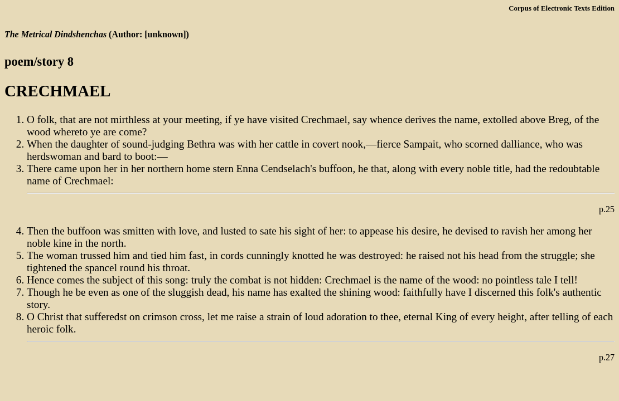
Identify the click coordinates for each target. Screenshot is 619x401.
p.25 (607, 209)
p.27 (607, 357)
